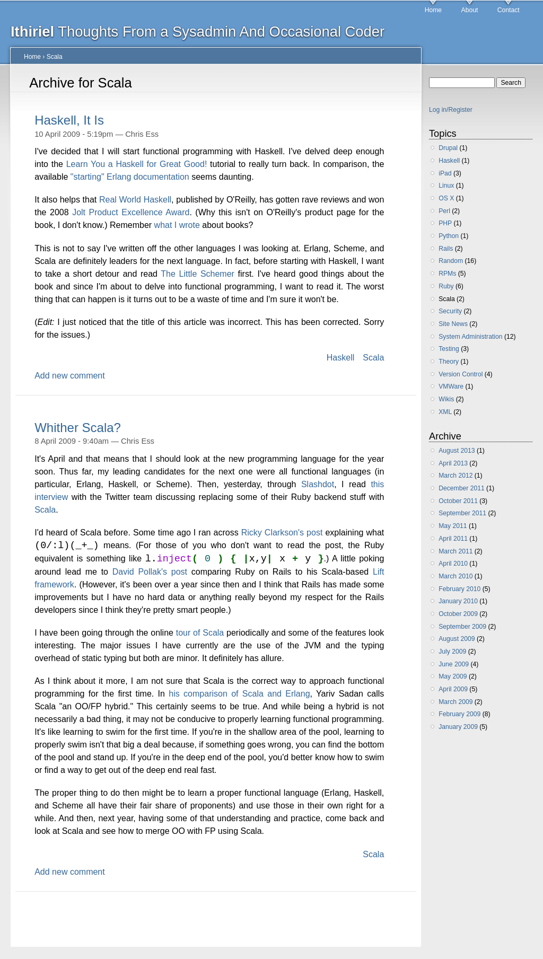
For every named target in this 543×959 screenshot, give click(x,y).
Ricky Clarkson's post (282, 532)
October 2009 (458, 614)
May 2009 (453, 676)
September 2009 (462, 626)
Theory (449, 361)
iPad (445, 173)
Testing (449, 349)
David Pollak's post (149, 572)
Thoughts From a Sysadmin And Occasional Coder (197, 31)
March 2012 (455, 475)
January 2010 (458, 601)
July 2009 (452, 651)
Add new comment (69, 375)
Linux (446, 185)
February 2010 (459, 589)
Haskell (340, 357)
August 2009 (457, 639)
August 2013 (457, 450)
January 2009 (458, 727)
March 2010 (455, 576)
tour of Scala (200, 633)
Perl (444, 211)
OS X (446, 198)
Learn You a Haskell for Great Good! (136, 164)
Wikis (446, 399)
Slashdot (317, 484)
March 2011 (455, 551)
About (469, 10)
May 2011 (453, 526)
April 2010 (453, 563)
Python (449, 236)
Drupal (448, 148)
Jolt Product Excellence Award (130, 212)
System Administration (470, 336)
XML (445, 412)
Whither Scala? (77, 427)
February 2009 (459, 714)
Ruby (446, 286)
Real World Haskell (135, 199)
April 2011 (453, 538)
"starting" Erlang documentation (130, 176)
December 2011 (462, 488)
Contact (508, 10)
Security (450, 311)
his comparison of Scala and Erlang (239, 694)
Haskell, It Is (69, 120)
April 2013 (453, 463)
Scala (55, 56)
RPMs (447, 273)
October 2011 (458, 501)
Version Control (461, 374)
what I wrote (177, 225)
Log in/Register (450, 109)
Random (451, 261)
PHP (445, 223)
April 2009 (453, 689)
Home (433, 10)
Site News (453, 324)
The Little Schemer (197, 273)
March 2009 (455, 702)
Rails (446, 248)
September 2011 (462, 513)
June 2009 (454, 664)
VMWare (451, 386)
